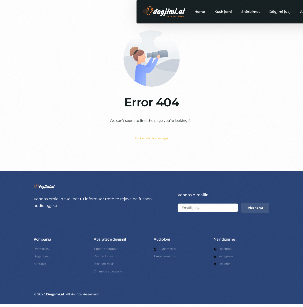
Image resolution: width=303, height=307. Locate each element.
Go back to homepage (151, 139)
